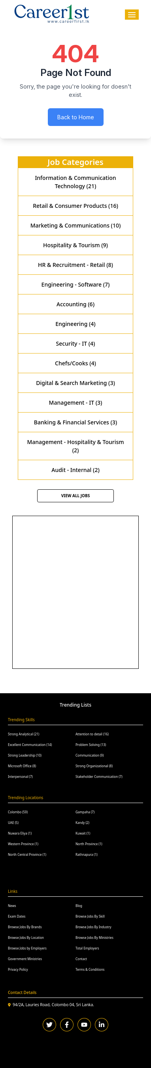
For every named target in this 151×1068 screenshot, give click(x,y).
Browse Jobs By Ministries (94, 937)
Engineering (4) (75, 324)
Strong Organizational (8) (94, 766)
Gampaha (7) (85, 812)
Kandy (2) (82, 822)
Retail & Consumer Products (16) (75, 205)
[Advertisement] (75, 591)
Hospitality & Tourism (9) (75, 245)
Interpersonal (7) (20, 776)
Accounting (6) (75, 304)
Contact (81, 959)
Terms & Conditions (90, 969)
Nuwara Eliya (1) (20, 833)
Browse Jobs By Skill (90, 916)
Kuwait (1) (83, 833)
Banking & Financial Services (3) (75, 422)
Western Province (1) (23, 844)
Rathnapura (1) (87, 854)
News (12, 905)
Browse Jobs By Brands (25, 927)
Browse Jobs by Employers (27, 948)
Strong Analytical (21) (23, 734)
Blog (79, 905)
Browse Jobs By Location (26, 937)
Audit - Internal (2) (75, 470)
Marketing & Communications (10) (75, 225)
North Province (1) (89, 844)
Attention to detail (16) (92, 734)
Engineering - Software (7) (76, 284)
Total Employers (87, 948)
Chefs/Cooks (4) (75, 363)
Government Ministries (25, 959)
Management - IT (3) (75, 402)
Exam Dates (16, 916)
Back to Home (75, 117)
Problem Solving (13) (91, 744)
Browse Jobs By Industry (93, 927)
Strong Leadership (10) (25, 755)
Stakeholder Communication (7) (99, 776)
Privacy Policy (18, 969)
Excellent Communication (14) (30, 744)
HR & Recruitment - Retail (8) (75, 264)
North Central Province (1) (27, 854)
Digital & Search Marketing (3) (75, 383)
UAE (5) (13, 822)
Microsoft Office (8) (22, 766)
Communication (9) (90, 755)
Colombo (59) (18, 812)
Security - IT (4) (75, 343)
